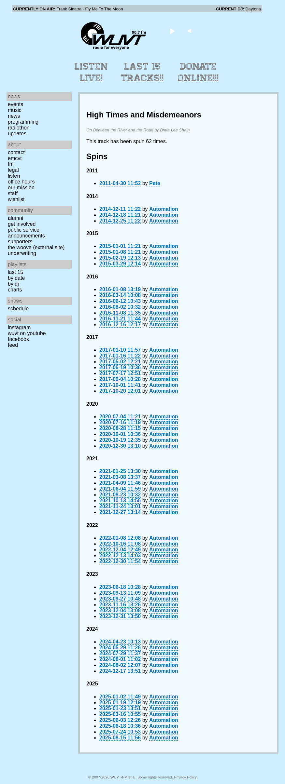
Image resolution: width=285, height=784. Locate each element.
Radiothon (19, 127)
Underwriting (22, 253)
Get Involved (22, 224)
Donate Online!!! (198, 72)
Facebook (18, 339)
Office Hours (21, 181)
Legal (13, 170)
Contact (16, 152)
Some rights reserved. (155, 777)
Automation (163, 209)
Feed (13, 345)
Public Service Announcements (26, 232)
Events (15, 104)
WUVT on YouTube (27, 333)
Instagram (19, 327)
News (14, 116)
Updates (17, 133)
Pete (154, 183)
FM (11, 164)
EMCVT (15, 158)
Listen (14, 176)
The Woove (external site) (36, 247)
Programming (23, 122)
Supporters (20, 241)
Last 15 (15, 272)
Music (14, 110)
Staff (13, 193)
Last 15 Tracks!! (142, 72)
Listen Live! (91, 72)
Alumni (15, 218)
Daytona (253, 9)
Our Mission (21, 187)
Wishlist (16, 199)
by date (16, 278)
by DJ (13, 284)
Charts (15, 289)
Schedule (18, 308)
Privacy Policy (185, 777)
